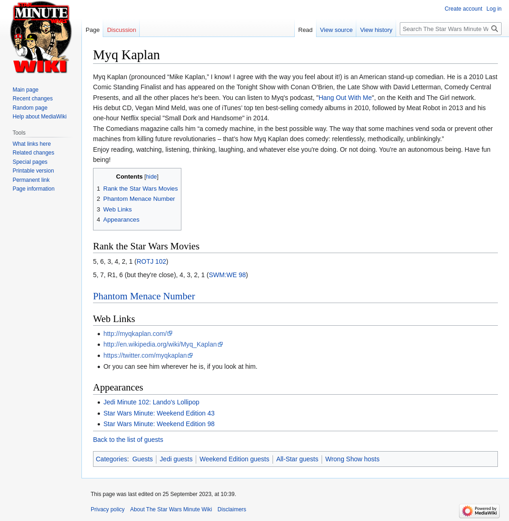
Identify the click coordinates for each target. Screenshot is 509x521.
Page (92, 29)
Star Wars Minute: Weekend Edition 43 (158, 413)
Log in (494, 9)
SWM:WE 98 (227, 275)
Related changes (33, 152)
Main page (25, 90)
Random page (29, 108)
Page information (33, 189)
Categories (111, 459)
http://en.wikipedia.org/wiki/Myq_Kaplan (160, 344)
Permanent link (31, 180)
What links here (31, 144)
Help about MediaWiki (39, 116)
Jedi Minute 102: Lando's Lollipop (151, 402)
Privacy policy (107, 509)
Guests (142, 459)
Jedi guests (176, 459)
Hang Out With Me (345, 97)
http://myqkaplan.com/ (135, 333)
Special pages (29, 162)
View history (376, 29)
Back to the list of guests (128, 439)
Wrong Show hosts (352, 459)
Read (305, 29)
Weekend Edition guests (234, 459)
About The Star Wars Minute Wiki (171, 509)
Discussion (121, 29)
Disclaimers (231, 509)
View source (336, 29)
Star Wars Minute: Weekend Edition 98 (158, 424)
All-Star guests (297, 459)
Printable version (33, 170)
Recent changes (32, 98)
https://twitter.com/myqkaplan (145, 355)
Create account (463, 9)
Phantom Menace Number (144, 296)
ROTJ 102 (151, 261)
